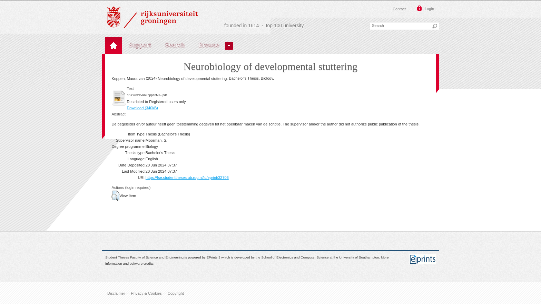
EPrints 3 (213, 257)
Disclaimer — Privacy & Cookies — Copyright (145, 293)
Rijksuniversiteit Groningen (152, 17)
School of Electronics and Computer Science (294, 257)
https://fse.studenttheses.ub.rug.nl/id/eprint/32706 (187, 177)
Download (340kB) (142, 108)
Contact (399, 9)
